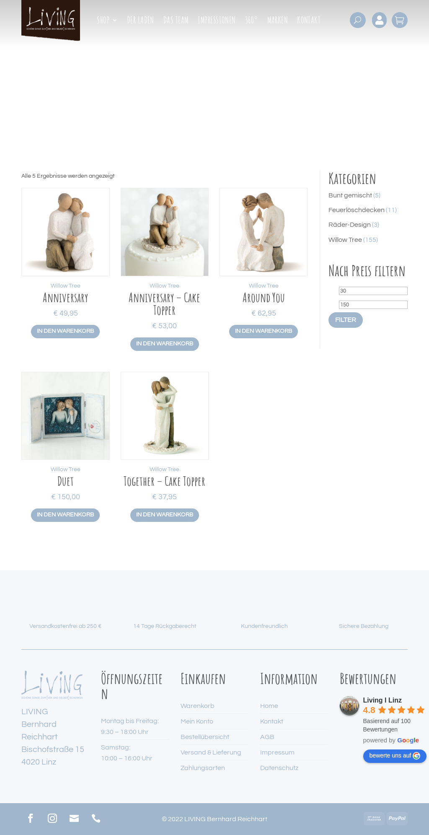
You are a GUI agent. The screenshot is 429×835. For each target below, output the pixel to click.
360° (251, 21)
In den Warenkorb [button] (65, 331)
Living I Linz (382, 700)
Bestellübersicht (205, 737)
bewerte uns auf (395, 756)
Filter (345, 319)
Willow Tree (65, 286)
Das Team (176, 21)
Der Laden (140, 21)
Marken (277, 21)
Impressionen (216, 21)
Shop (103, 21)
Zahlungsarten (203, 768)
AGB (267, 737)
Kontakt (308, 21)
